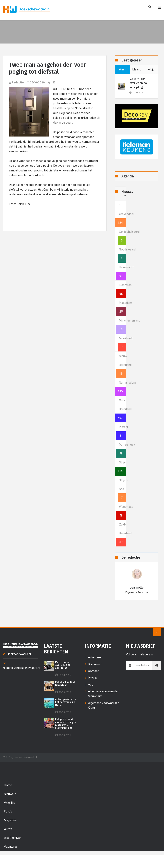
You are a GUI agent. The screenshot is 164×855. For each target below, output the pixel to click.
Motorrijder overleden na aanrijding (138, 83)
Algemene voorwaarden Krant (103, 705)
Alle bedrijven (12, 838)
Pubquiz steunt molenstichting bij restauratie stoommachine (66, 723)
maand (136, 69)
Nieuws (10, 794)
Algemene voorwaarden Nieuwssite (103, 694)
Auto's (8, 829)
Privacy (92, 678)
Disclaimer (95, 664)
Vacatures (11, 846)
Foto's (8, 811)
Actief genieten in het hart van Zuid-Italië (65, 702)
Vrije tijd (9, 803)
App (90, 684)
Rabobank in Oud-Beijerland (65, 683)
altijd (151, 69)
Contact (93, 671)
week (122, 69)
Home (8, 785)
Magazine (10, 820)
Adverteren (95, 657)
